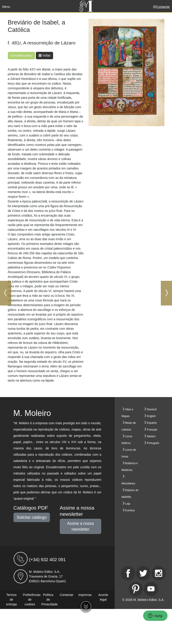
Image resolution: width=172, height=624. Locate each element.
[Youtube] (151, 589)
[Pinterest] (136, 589)
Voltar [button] (45, 55)
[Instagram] (158, 573)
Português (153, 443)
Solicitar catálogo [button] (32, 517)
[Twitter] (143, 573)
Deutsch (152, 409)
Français (152, 429)
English (151, 416)
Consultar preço (21, 55)
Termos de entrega (11, 599)
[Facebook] (128, 573)
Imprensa (84, 595)
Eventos (130, 510)
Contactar (163, 7)
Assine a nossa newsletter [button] (80, 526)
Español (152, 422)
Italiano (151, 436)
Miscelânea (128, 483)
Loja (127, 503)
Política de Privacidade (49, 599)
